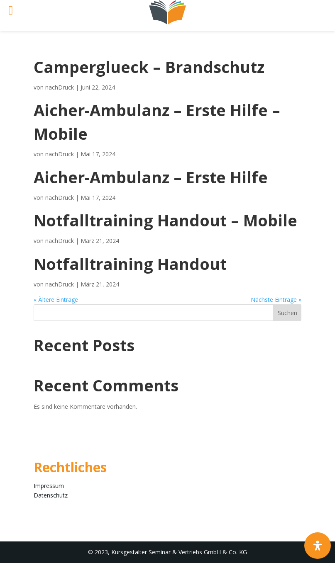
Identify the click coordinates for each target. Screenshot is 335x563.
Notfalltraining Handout (130, 263)
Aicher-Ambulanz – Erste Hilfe (151, 177)
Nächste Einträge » (276, 299)
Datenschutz (51, 495)
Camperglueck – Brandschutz (149, 67)
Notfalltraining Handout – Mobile (165, 220)
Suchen (287, 313)
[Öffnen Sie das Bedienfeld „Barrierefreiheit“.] (317, 545)
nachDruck (59, 87)
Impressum (49, 486)
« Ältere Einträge (56, 299)
